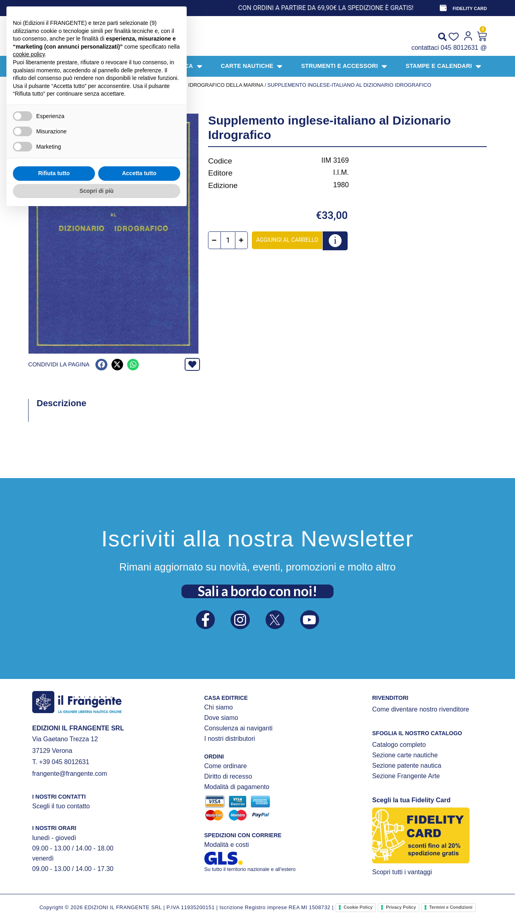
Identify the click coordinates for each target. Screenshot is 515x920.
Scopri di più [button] (97, 898)
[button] (101, 364)
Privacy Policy (401, 907)
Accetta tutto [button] (139, 880)
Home (35, 85)
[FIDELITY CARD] (443, 8)
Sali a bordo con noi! (257, 591)
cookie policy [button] (29, 761)
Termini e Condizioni (450, 907)
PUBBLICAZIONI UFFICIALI (127, 85)
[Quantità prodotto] (229, 240)
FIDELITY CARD (470, 8)
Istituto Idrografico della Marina (213, 85)
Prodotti (60, 85)
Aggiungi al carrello (288, 240)
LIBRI (84, 85)
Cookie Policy (358, 907)
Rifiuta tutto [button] (54, 880)
